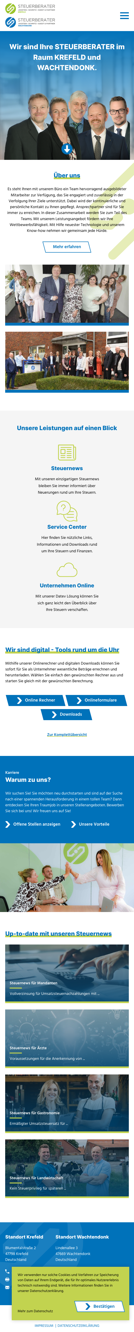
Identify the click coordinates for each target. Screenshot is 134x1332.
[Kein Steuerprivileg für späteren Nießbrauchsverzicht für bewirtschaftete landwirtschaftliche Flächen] (67, 1168)
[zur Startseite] (30, 8)
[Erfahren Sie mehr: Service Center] (67, 530)
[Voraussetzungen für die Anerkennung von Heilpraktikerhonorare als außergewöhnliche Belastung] (67, 1038)
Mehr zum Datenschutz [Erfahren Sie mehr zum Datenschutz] (35, 1311)
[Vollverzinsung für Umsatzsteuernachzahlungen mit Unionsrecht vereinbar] (67, 974)
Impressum (44, 1326)
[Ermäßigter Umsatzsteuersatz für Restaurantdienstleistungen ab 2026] (67, 1103)
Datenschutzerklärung (78, 1326)
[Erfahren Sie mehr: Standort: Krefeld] (67, 295)
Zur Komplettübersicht (67, 735)
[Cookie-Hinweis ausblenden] (99, 1306)
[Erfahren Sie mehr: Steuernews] (67, 471)
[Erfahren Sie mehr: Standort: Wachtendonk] (67, 362)
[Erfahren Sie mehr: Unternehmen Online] (67, 588)
